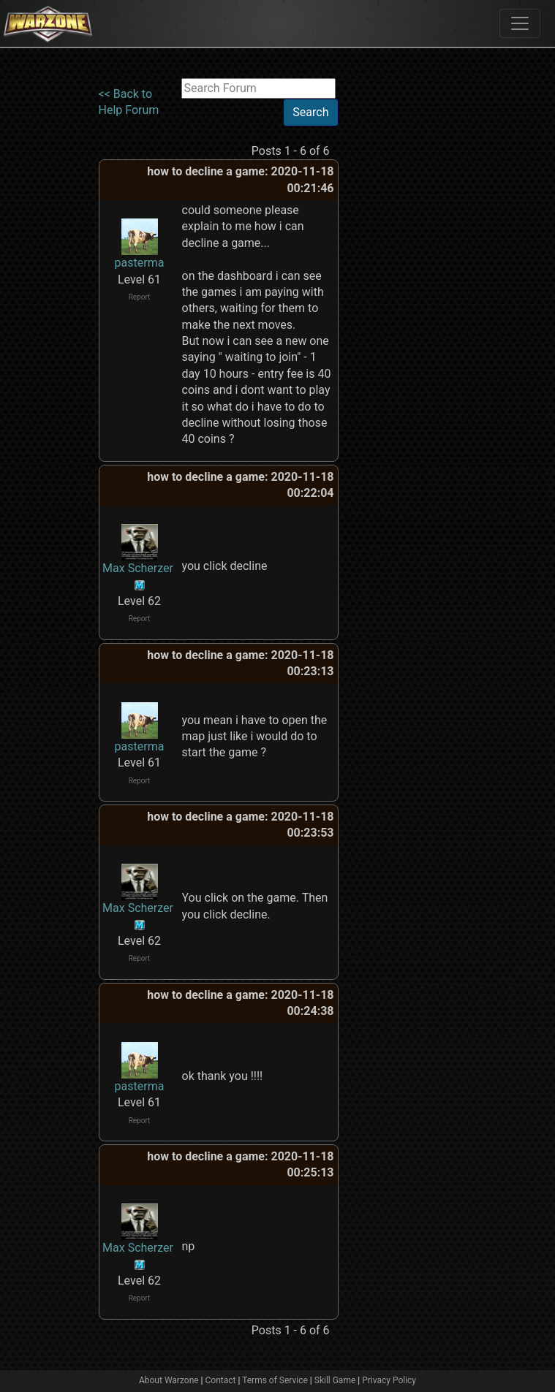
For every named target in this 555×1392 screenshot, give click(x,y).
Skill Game (335, 1380)
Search (310, 112)
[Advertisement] (398, 297)
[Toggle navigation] (519, 23)
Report (140, 297)
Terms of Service (275, 1380)
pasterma (140, 263)
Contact (220, 1380)
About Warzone (169, 1380)
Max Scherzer (137, 568)
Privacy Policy (389, 1380)
